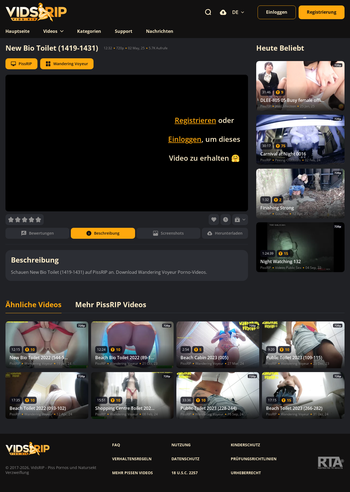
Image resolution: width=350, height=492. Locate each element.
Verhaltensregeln (131, 458)
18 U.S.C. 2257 (184, 472)
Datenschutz (185, 458)
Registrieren (195, 120)
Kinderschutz (245, 444)
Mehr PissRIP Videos (110, 304)
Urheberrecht (246, 472)
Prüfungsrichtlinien (253, 458)
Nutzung (181, 444)
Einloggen (185, 139)
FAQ (116, 444)
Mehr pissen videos (132, 472)
